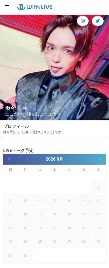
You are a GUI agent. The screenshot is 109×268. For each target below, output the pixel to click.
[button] (7, 7)
